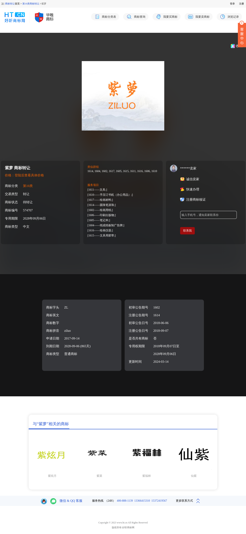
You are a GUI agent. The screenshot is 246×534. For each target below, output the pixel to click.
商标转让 (10, 3)
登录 (232, 3)
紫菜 (99, 475)
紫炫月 (52, 475)
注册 (241, 3)
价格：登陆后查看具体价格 (24, 175)
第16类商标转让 (30, 3)
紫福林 (146, 475)
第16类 (28, 186)
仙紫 (194, 475)
